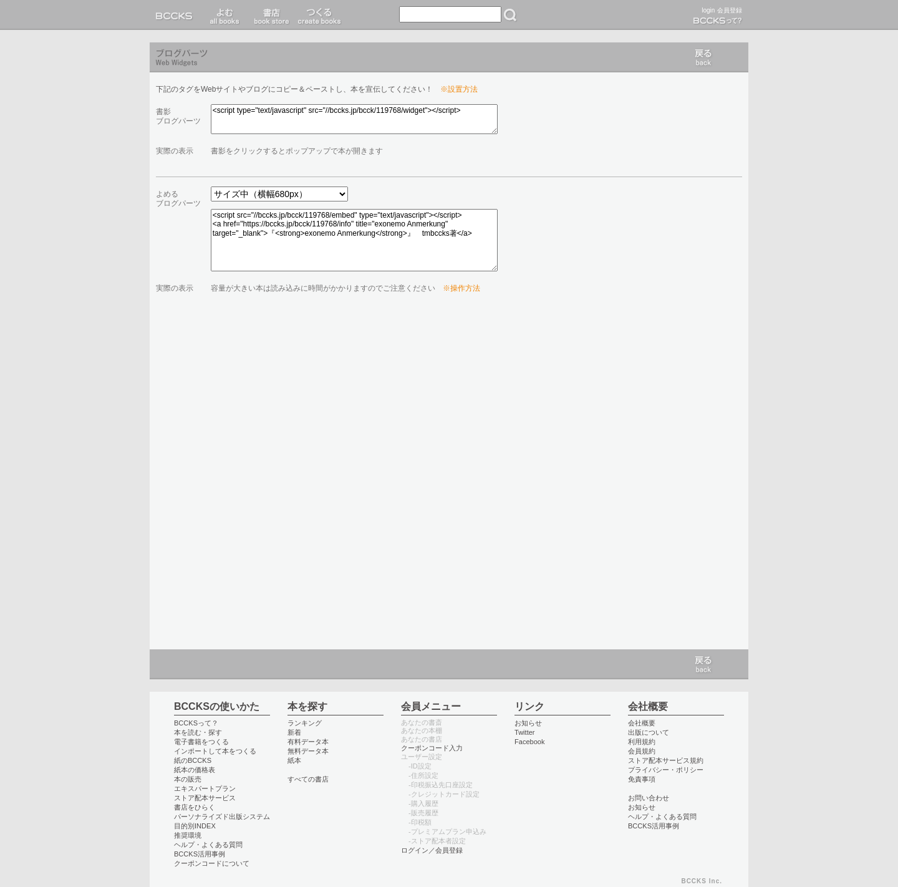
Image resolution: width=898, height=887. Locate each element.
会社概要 (641, 723)
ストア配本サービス (205, 798)
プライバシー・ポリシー (665, 769)
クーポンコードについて (211, 863)
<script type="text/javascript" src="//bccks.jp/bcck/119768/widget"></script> (354, 119)
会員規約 (641, 751)
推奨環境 (187, 835)
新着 (294, 732)
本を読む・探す (198, 732)
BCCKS (176, 15)
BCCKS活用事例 (199, 854)
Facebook (529, 741)
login (708, 10)
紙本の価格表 (194, 769)
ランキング (304, 723)
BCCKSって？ (196, 723)
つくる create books (319, 15)
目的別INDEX (195, 826)
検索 (510, 15)
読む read (224, 15)
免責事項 (641, 779)
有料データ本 (308, 741)
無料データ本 (308, 751)
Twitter (524, 732)
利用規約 (641, 741)
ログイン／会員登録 (432, 850)
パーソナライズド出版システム (222, 816)
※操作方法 (461, 288)
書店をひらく (194, 807)
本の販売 (187, 779)
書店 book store (269, 15)
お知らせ (528, 723)
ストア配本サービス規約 (665, 760)
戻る (703, 57)
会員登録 (729, 10)
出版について (648, 732)
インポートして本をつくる (215, 751)
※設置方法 (459, 89)
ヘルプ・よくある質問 (208, 844)
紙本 (294, 760)
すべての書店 (308, 779)
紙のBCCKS (192, 760)
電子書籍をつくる (201, 741)
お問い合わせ (648, 798)
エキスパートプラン (205, 788)
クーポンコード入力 (432, 748)
